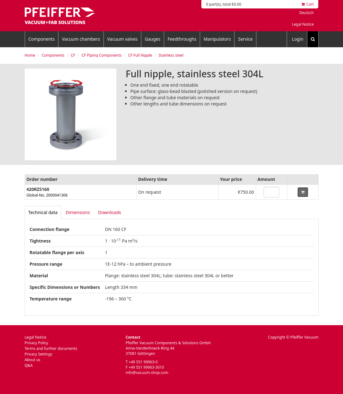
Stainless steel (171, 55)
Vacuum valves (122, 39)
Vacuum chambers (81, 39)
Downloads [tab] (109, 212)
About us (32, 359)
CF (73, 55)
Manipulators (217, 39)
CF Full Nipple (140, 55)
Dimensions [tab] (78, 212)
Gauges (152, 39)
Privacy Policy (36, 342)
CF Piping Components (102, 55)
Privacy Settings (39, 354)
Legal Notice (303, 24)
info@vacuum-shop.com (147, 372)
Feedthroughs (182, 39)
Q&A (29, 365)
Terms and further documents (51, 348)
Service (245, 39)
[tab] (43, 212)
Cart (307, 4)
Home (30, 55)
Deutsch (306, 12)
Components (41, 39)
